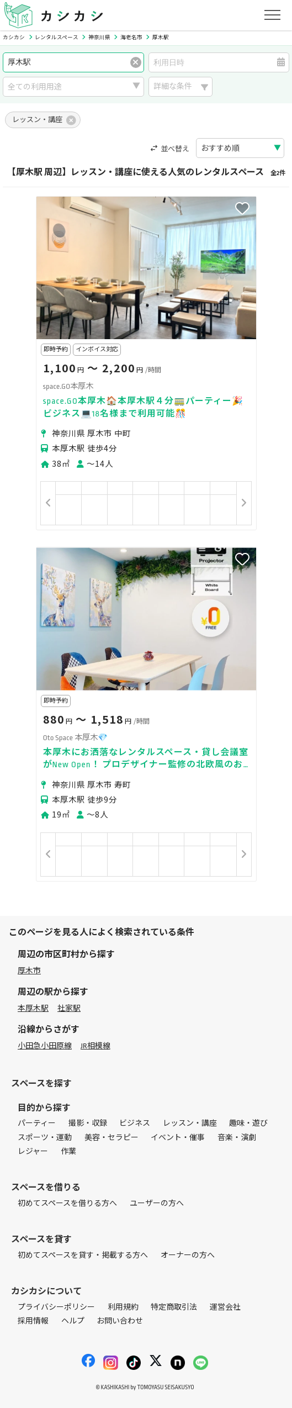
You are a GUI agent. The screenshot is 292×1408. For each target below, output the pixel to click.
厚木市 (29, 971)
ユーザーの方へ (157, 1203)
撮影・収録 (87, 1123)
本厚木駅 (33, 1008)
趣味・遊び (248, 1123)
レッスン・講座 (190, 1123)
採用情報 (33, 1321)
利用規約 (123, 1307)
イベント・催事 (178, 1137)
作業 (68, 1151)
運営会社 (225, 1307)
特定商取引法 (174, 1307)
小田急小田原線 (45, 1046)
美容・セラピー (111, 1137)
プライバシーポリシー (56, 1307)
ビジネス (134, 1123)
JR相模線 (95, 1046)
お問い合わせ (120, 1321)
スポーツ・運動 (45, 1137)
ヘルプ (72, 1321)
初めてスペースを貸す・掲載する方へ (83, 1255)
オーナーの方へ (188, 1255)
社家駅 (69, 1008)
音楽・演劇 (236, 1137)
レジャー (33, 1151)
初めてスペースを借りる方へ (67, 1203)
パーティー (37, 1123)
